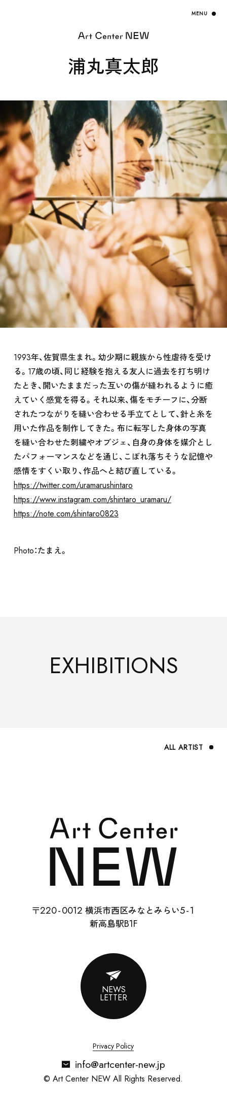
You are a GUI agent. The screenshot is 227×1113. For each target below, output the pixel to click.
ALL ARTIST (183, 747)
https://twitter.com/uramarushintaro (73, 485)
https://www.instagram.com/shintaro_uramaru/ (92, 499)
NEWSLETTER (113, 993)
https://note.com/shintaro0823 (66, 513)
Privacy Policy (113, 1046)
